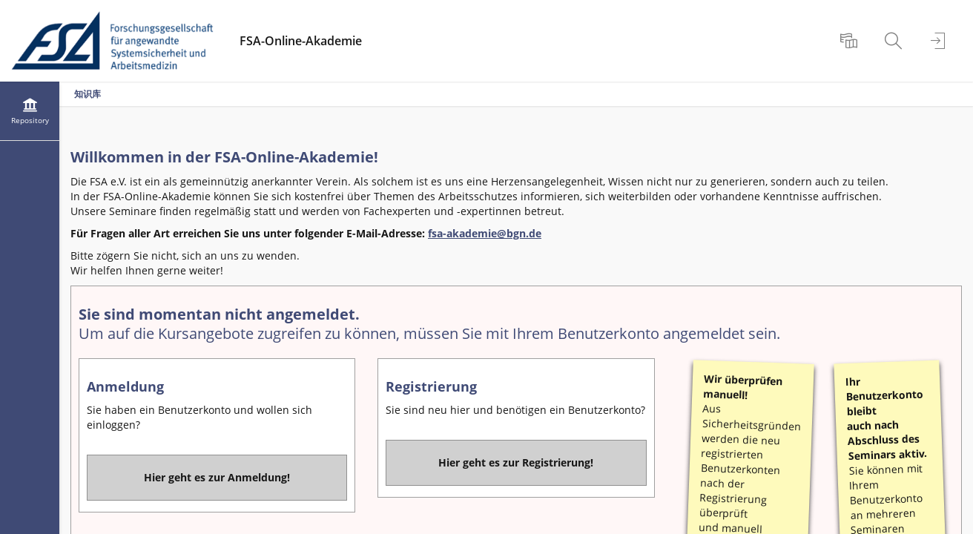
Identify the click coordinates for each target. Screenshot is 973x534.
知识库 (87, 94)
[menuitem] (850, 41)
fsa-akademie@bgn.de (484, 233)
